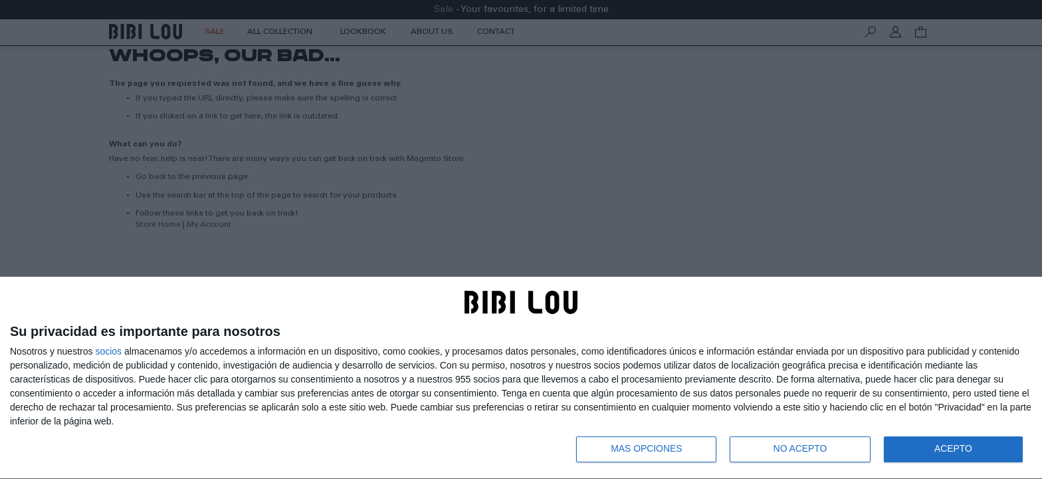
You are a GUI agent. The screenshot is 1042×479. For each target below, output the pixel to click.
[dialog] (521, 377)
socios (108, 350)
